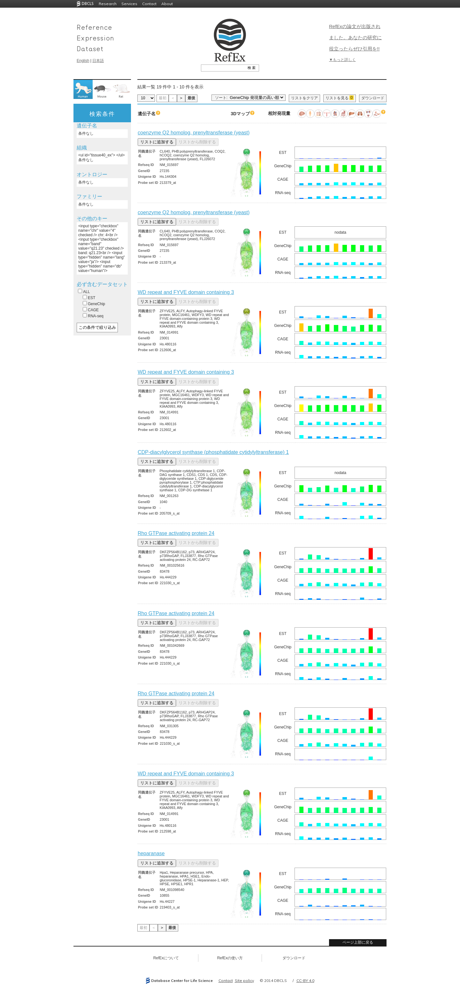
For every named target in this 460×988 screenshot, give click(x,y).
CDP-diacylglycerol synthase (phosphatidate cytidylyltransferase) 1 (213, 452)
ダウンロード (372, 98)
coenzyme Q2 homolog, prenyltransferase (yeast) (193, 132)
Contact (149, 3)
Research (108, 3)
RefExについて (166, 958)
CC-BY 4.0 (305, 980)
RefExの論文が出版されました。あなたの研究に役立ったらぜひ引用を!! (355, 37)
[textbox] (222, 68)
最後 (191, 98)
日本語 (98, 60)
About (167, 3)
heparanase (151, 853)
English (83, 60)
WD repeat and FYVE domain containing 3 (186, 292)
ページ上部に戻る (357, 942)
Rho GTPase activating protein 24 (176, 533)
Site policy (244, 980)
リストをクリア (304, 98)
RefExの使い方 (230, 958)
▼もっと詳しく (342, 59)
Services (129, 3)
